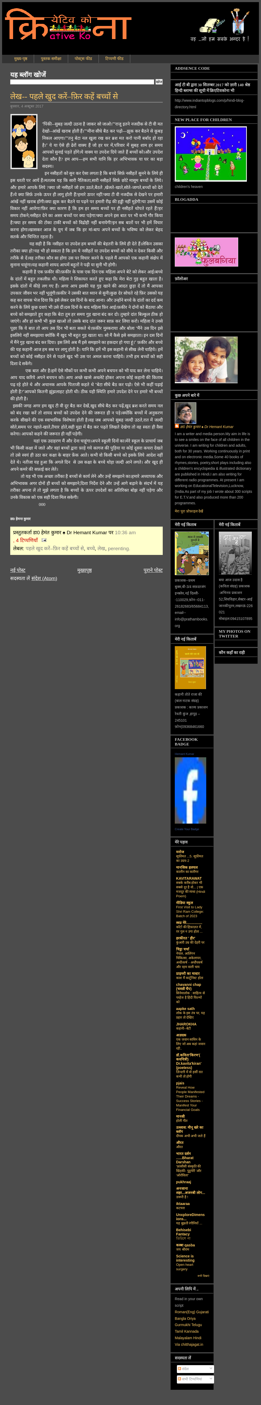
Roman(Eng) (185, 1312)
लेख (101, 548)
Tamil (179, 1331)
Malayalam (183, 1338)
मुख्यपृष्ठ (84, 570)
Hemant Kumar (184, 753)
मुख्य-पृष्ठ (20, 58)
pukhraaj (183, 1182)
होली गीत (181, 1121)
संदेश (183, 1369)
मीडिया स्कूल (184, 903)
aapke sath (185, 1009)
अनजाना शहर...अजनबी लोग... (190, 1191)
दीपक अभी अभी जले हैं (190, 1136)
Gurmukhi (183, 1325)
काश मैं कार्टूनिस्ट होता (189, 978)
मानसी (180, 1116)
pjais (180, 1083)
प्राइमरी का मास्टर (188, 974)
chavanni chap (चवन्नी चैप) (188, 987)
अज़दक (181, 1035)
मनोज (180, 852)
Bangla (180, 1319)
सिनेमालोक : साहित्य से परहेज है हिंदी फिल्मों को (190, 997)
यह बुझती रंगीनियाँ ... (189, 1223)
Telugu (196, 1325)
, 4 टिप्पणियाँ (25, 540)
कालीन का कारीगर (187, 872)
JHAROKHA (186, 1024)
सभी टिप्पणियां (190, 1379)
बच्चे (91, 548)
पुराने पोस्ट (153, 570)
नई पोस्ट (17, 570)
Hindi (197, 1338)
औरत (179, 1143)
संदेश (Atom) (44, 578)
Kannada (191, 1331)
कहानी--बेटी (183, 1028)
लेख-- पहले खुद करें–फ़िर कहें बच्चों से (64, 96)
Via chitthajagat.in (189, 1345)
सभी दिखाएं (203, 1275)
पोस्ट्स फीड (83, 58)
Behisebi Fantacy (183, 1232)
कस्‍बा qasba (185, 1245)
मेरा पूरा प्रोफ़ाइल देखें (189, 511)
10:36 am (125, 532)
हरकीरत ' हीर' (185, 938)
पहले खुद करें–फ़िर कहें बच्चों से (55, 548)
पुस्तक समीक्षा (51, 58)
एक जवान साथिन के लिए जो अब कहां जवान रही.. (190, 1043)
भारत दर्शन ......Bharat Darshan (184, 1158)
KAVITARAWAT (189, 878)
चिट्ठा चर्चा (182, 949)
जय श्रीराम (182, 1249)
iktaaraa (183, 1204)
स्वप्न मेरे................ (189, 923)
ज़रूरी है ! (182, 1197)
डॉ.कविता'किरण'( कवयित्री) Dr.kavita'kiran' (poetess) (189, 1061)
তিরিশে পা (183, 1238)
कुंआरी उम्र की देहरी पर (190, 942)
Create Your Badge (187, 829)
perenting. (119, 548)
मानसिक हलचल (187, 867)
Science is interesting (185, 1258)
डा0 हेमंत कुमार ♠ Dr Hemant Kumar (206, 427)
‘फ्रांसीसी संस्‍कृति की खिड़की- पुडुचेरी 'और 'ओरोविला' (188, 1170)
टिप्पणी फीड (114, 58)
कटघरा (180, 1208)
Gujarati (202, 1312)
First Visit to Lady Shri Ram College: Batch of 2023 (190, 911)
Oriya (191, 1319)
